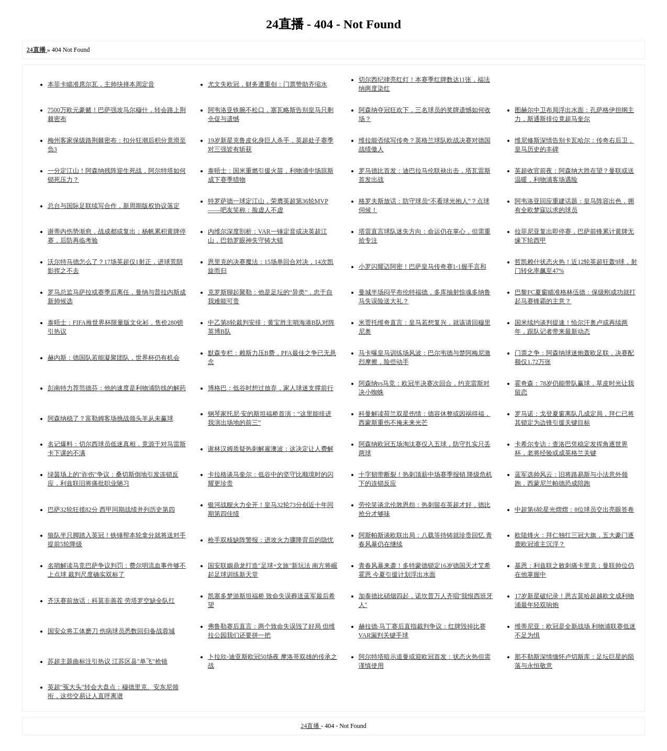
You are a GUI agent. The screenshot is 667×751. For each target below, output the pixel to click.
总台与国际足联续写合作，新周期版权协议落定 (114, 205)
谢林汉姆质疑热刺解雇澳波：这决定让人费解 (271, 448)
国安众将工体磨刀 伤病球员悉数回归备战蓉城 (111, 631)
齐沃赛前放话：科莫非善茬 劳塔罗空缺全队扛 (111, 600)
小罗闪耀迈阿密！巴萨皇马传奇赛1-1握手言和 (422, 266)
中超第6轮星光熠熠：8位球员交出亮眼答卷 (574, 509)
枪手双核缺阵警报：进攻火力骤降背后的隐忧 (271, 540)
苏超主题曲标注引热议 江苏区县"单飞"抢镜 (108, 661)
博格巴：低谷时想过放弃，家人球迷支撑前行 (271, 388)
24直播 (311, 726)
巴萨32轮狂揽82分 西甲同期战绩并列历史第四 (111, 509)
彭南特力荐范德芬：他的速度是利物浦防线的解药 (117, 388)
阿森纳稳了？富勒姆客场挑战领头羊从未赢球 (110, 418)
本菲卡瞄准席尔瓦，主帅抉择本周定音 (101, 84)
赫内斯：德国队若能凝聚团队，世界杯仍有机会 (114, 357)
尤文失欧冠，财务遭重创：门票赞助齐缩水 (267, 84)
